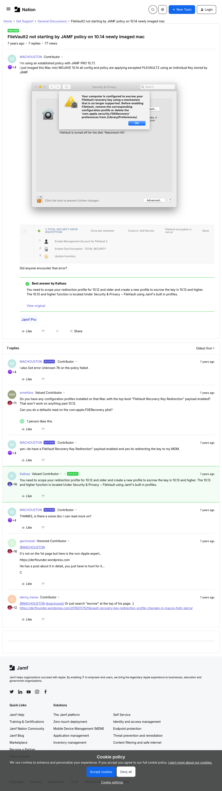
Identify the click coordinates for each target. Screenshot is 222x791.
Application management (71, 735)
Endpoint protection (127, 728)
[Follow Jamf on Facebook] (45, 692)
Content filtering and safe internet (137, 742)
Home (7, 21)
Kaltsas (25, 474)
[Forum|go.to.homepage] (25, 9)
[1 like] (36, 421)
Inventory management (69, 742)
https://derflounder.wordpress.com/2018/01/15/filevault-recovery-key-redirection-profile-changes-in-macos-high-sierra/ (106, 608)
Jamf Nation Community (27, 728)
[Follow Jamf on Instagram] (37, 692)
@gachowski (55, 603)
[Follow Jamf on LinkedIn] (20, 692)
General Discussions (52, 21)
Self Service (122, 715)
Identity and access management (137, 721)
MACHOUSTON (31, 57)
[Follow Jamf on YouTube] (28, 691)
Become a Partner (22, 749)
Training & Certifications (27, 721)
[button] (8, 10)
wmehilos (26, 392)
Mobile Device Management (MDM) (78, 728)
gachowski (27, 541)
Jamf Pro (28, 319)
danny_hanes (29, 597)
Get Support (24, 21)
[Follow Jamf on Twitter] (12, 691)
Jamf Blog (17, 735)
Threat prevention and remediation (138, 735)
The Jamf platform (66, 715)
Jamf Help (17, 715)
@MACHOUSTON (32, 547)
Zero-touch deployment (70, 721)
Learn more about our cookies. (190, 762)
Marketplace (18, 742)
